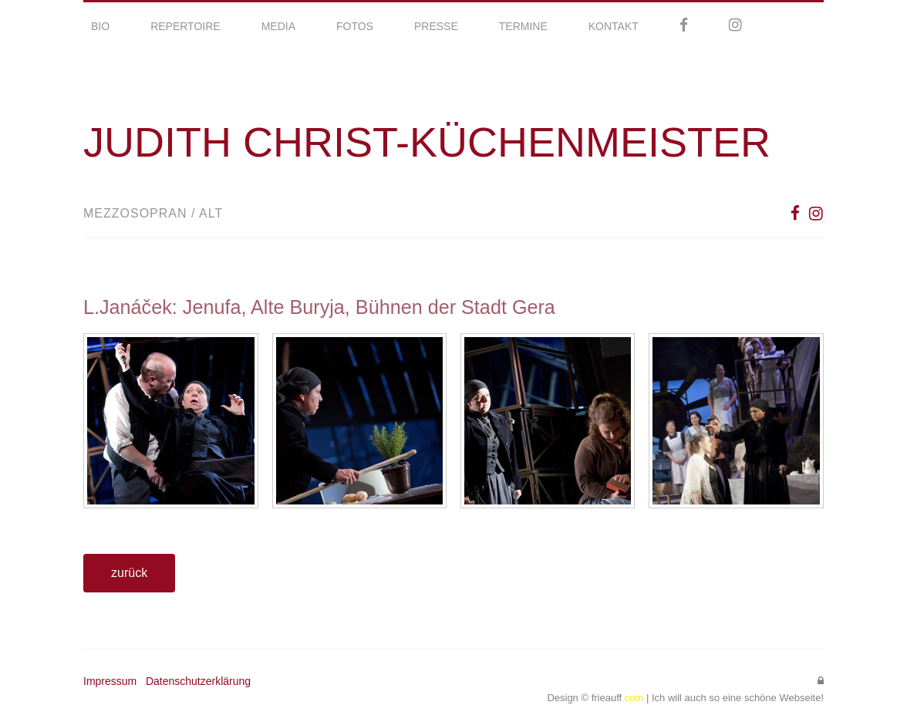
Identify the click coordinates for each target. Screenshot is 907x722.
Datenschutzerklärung (198, 681)
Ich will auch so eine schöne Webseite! (738, 697)
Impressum (110, 681)
